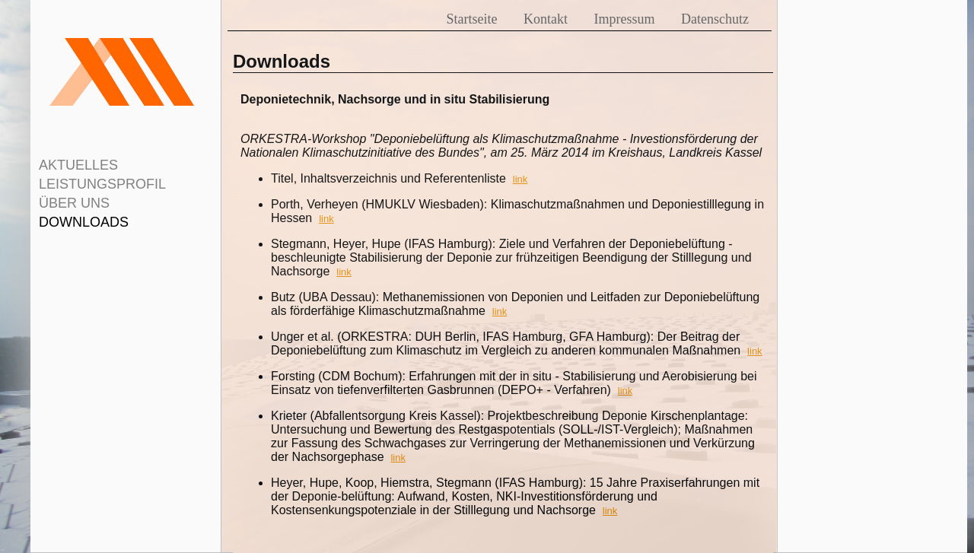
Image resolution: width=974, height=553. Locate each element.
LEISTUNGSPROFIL (102, 184)
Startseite (472, 19)
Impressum (624, 19)
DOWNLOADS (84, 222)
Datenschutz (715, 19)
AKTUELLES (78, 165)
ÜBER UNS (74, 203)
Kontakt (546, 19)
